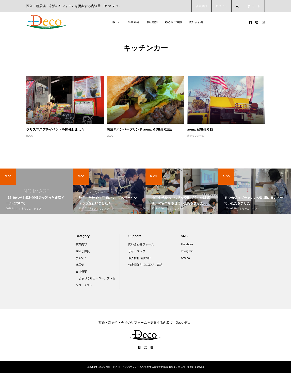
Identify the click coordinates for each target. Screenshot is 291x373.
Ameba (185, 258)
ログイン (221, 6)
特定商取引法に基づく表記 (145, 264)
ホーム (116, 22)
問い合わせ (196, 22)
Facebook (187, 244)
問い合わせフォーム (141, 244)
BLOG (29, 135)
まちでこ (81, 258)
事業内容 (133, 22)
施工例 (80, 264)
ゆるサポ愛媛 (173, 22)
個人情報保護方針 (139, 258)
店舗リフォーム (195, 135)
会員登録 (201, 6)
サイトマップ (136, 251)
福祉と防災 (83, 251)
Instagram (187, 251)
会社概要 (152, 22)
